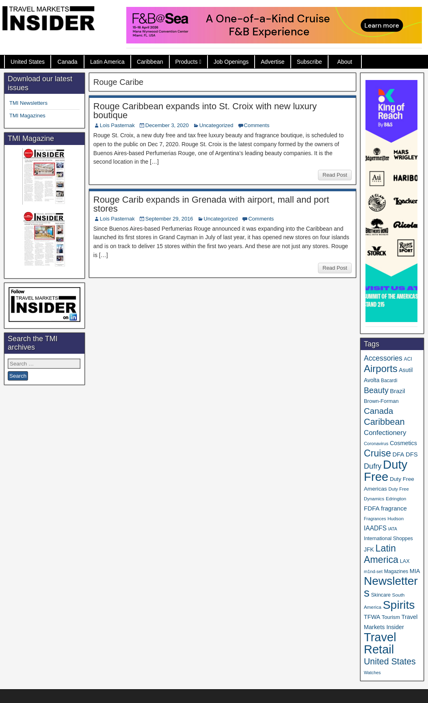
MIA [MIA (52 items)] (415, 571)
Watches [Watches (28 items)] (372, 672)
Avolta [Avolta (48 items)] (371, 380)
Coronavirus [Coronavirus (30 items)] (376, 443)
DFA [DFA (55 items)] (398, 454)
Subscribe (309, 61)
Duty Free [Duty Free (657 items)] (385, 470)
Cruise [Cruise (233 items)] (377, 453)
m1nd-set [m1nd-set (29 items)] (373, 571)
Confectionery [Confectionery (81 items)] (385, 433)
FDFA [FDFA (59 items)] (372, 508)
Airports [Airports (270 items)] (381, 368)
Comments (257, 125)
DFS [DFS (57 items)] (412, 454)
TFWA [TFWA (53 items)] (372, 617)
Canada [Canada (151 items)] (378, 410)
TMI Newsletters (28, 103)
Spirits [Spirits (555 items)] (399, 604)
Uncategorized (216, 125)
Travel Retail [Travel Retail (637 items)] (380, 643)
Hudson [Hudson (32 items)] (395, 518)
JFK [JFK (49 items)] (369, 549)
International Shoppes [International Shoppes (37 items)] (388, 538)
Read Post (334, 175)
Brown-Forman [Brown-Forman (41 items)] (381, 401)
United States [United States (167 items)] (390, 661)
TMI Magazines (27, 115)
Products (186, 61)
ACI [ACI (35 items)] (408, 359)
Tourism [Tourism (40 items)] (391, 617)
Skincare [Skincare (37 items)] (381, 595)
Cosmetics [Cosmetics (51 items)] (403, 443)
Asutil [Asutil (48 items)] (406, 370)
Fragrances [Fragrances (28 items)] (375, 518)
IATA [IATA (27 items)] (392, 528)
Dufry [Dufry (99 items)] (372, 466)
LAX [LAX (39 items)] (405, 561)
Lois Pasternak (117, 125)
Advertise (272, 61)
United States (28, 61)
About (344, 61)
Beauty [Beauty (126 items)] (376, 390)
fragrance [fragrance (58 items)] (393, 508)
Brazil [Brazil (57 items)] (397, 391)
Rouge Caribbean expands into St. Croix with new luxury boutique (205, 110)
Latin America (107, 61)
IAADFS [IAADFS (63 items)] (375, 528)
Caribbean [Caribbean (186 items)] (384, 422)
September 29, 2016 (169, 219)
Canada (68, 61)
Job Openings (231, 61)
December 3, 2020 (167, 125)
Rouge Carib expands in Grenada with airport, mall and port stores (211, 204)
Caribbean (150, 61)
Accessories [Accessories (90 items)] (383, 358)
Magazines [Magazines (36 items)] (396, 571)
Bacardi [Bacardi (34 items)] (389, 380)
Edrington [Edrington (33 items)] (396, 498)
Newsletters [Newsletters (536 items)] (391, 587)
